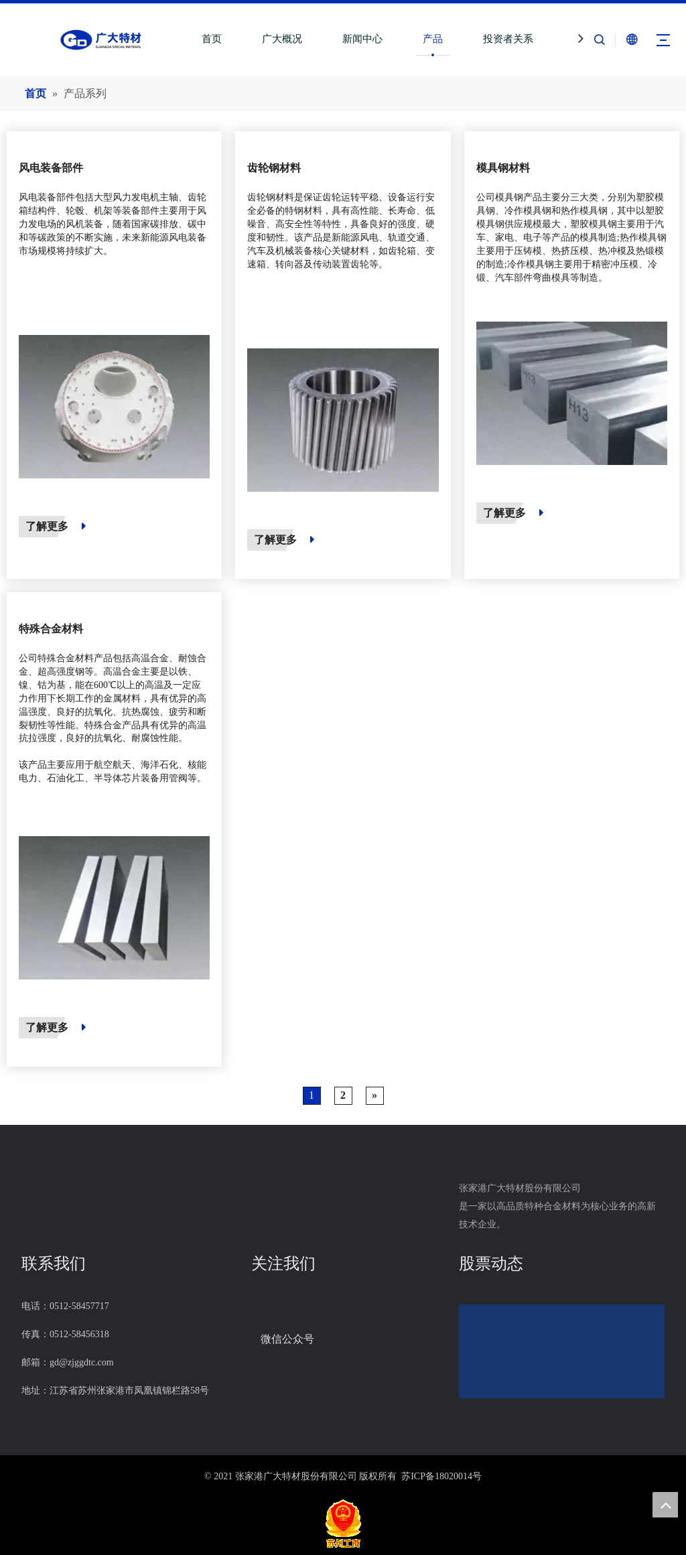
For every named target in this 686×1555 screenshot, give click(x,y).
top (665, 1504)
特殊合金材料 (51, 628)
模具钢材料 (503, 168)
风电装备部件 (51, 168)
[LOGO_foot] (32, 1176)
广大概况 (282, 38)
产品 (433, 38)
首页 (212, 38)
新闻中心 (362, 38)
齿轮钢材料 (274, 168)
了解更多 (55, 526)
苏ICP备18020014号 (441, 1476)
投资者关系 (508, 38)
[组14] (251, 1315)
